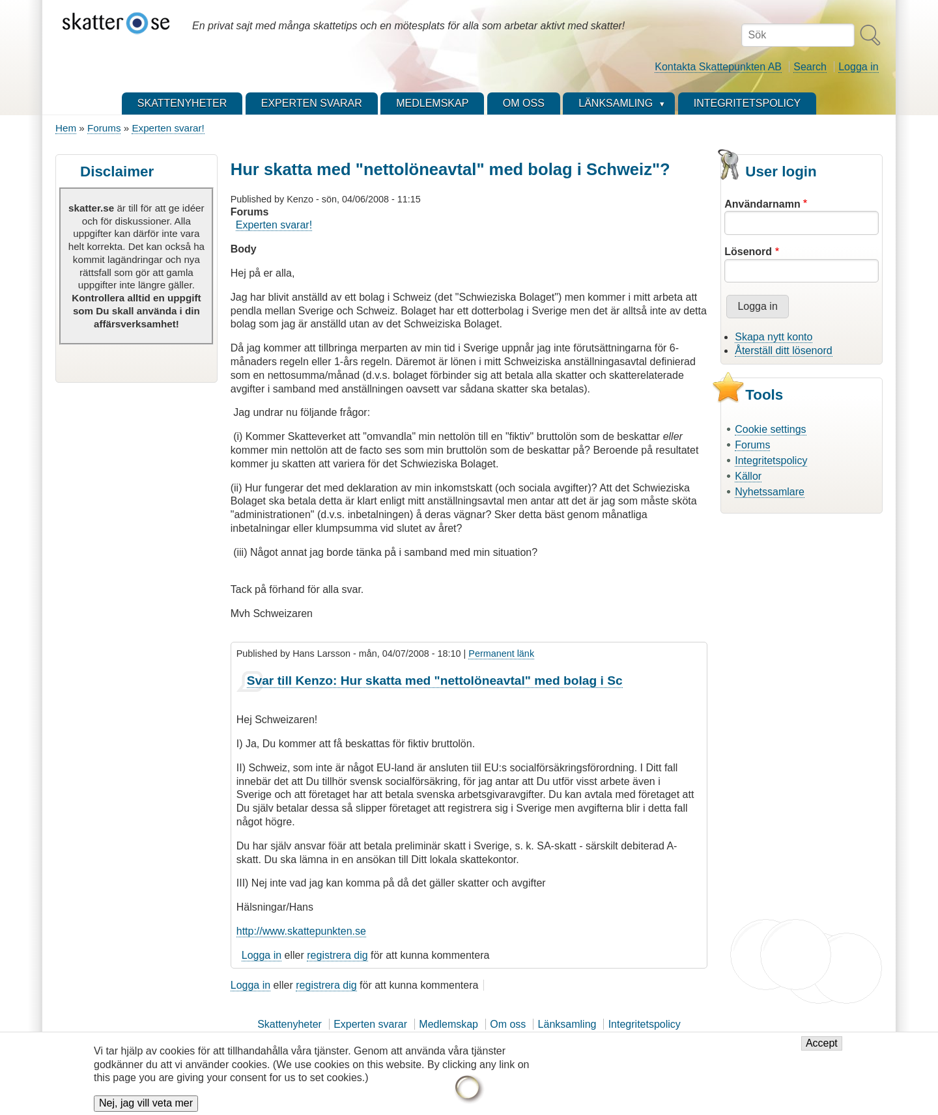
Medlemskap (448, 1024)
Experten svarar (370, 1024)
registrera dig (337, 955)
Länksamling (567, 1024)
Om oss (508, 1024)
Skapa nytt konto (773, 336)
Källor (748, 476)
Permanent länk (501, 653)
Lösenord (748, 251)
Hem (65, 127)
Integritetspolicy (771, 460)
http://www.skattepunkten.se (301, 931)
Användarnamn (762, 204)
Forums (104, 127)
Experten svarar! (168, 127)
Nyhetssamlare (769, 491)
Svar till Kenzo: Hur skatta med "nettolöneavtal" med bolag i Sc (435, 680)
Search (810, 66)
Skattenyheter (289, 1024)
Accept (822, 1050)
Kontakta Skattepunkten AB (718, 66)
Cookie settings (770, 429)
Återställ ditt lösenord (783, 350)
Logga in (858, 66)
